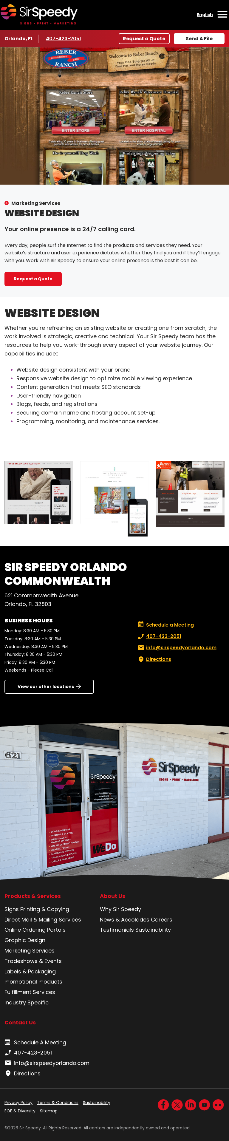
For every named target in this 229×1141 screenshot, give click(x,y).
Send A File (199, 38)
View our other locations (46, 686)
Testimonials (117, 929)
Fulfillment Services (29, 992)
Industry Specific (26, 1002)
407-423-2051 (63, 38)
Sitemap (49, 1111)
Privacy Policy (18, 1103)
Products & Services (32, 896)
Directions (154, 659)
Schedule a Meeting (166, 625)
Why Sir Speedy (120, 909)
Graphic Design (24, 940)
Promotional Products (33, 981)
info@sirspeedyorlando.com (176, 648)
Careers (161, 919)
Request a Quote (144, 38)
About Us (112, 896)
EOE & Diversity (19, 1111)
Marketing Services (35, 203)
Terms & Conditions (57, 1103)
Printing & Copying (44, 909)
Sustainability (153, 929)
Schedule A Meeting (35, 1042)
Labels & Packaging (30, 971)
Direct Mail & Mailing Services (42, 919)
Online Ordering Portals (35, 929)
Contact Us (20, 1022)
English (205, 15)
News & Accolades (124, 919)
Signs (11, 909)
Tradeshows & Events (33, 961)
